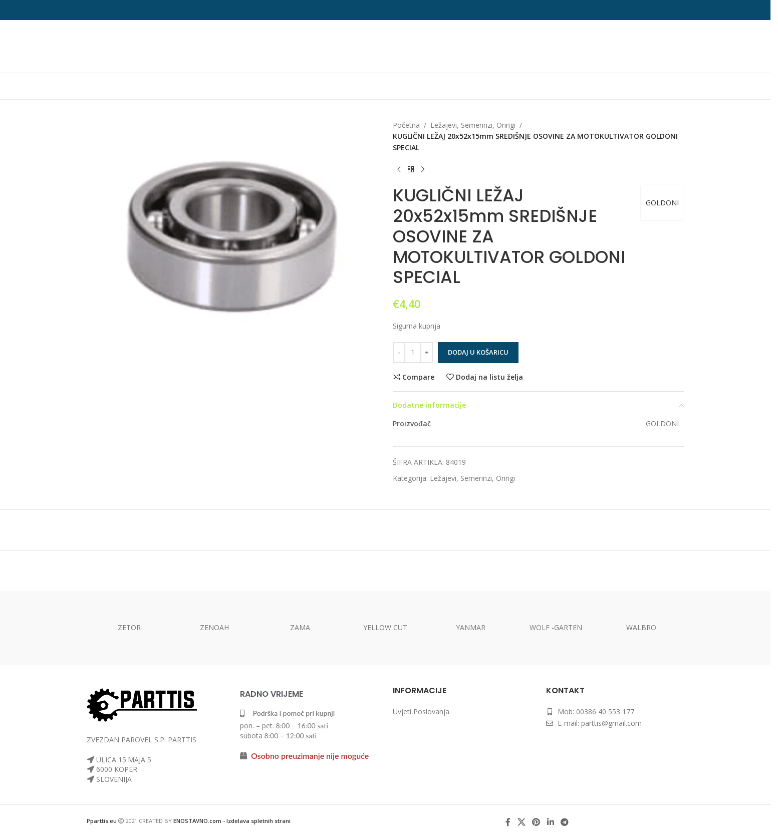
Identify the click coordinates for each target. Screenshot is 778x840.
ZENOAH (214, 627)
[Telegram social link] (564, 822)
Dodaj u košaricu (478, 352)
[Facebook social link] (508, 822)
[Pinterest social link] (536, 822)
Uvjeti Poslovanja (421, 711)
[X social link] (521, 822)
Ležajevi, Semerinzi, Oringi (472, 125)
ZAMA (300, 627)
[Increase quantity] (426, 352)
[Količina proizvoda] (412, 352)
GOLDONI (662, 202)
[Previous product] (399, 169)
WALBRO (641, 627)
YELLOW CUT (385, 627)
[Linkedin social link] (550, 822)
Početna (406, 125)
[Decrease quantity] (399, 352)
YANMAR (470, 627)
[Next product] (423, 169)
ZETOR (129, 627)
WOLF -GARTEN (556, 627)
